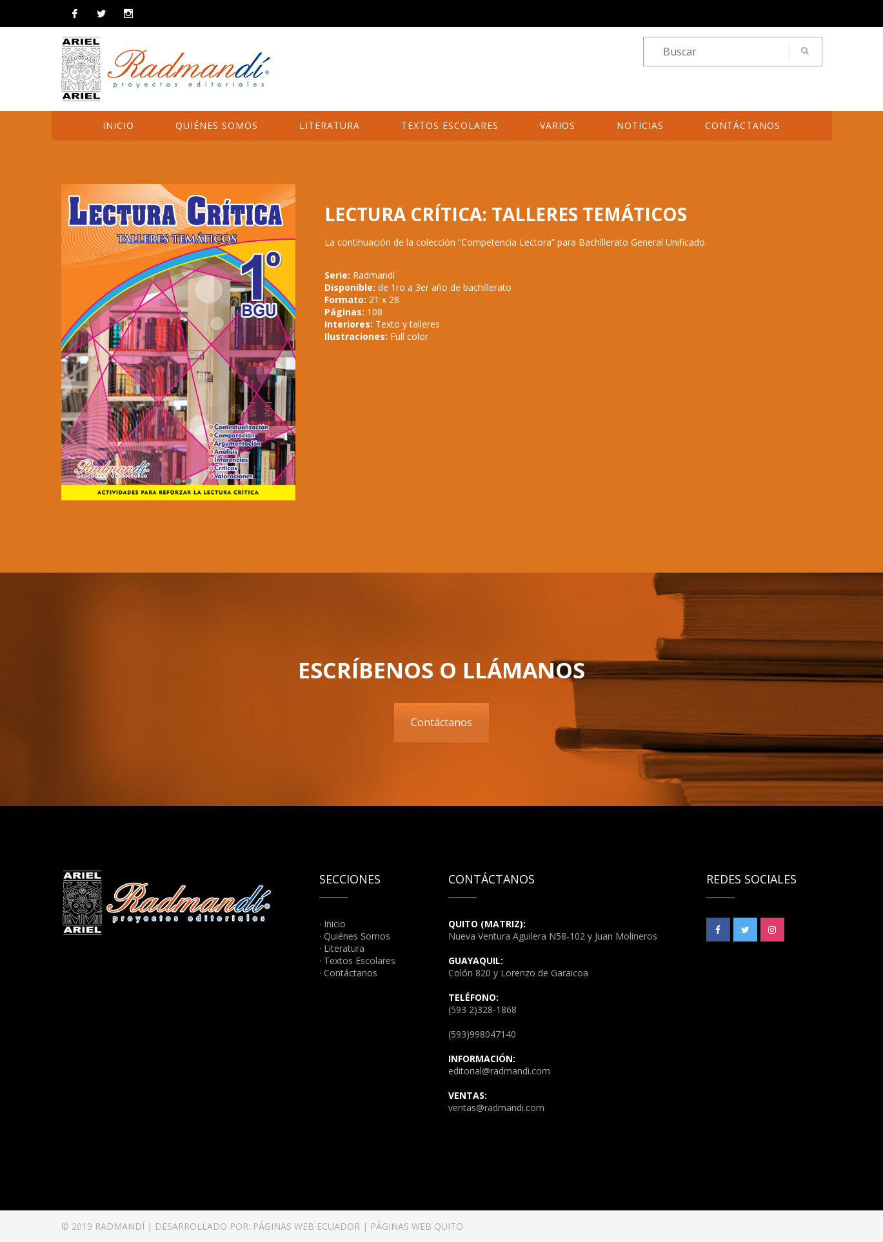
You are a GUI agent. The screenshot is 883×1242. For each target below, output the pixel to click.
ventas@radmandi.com (496, 1107)
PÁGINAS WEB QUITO (416, 1226)
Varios (557, 125)
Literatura (329, 125)
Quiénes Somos (216, 125)
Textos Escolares (450, 125)
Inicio (118, 125)
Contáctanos (742, 125)
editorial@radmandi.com (499, 1071)
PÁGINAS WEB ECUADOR (306, 1226)
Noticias (640, 125)
